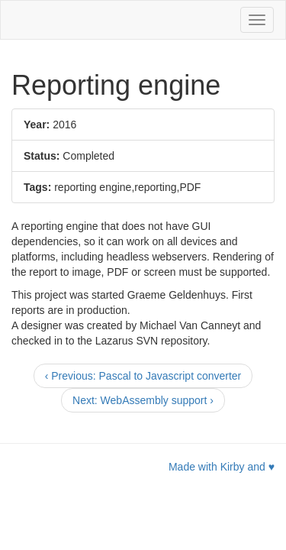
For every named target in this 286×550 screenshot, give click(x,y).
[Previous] (143, 376)
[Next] (143, 400)
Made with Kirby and (222, 467)
